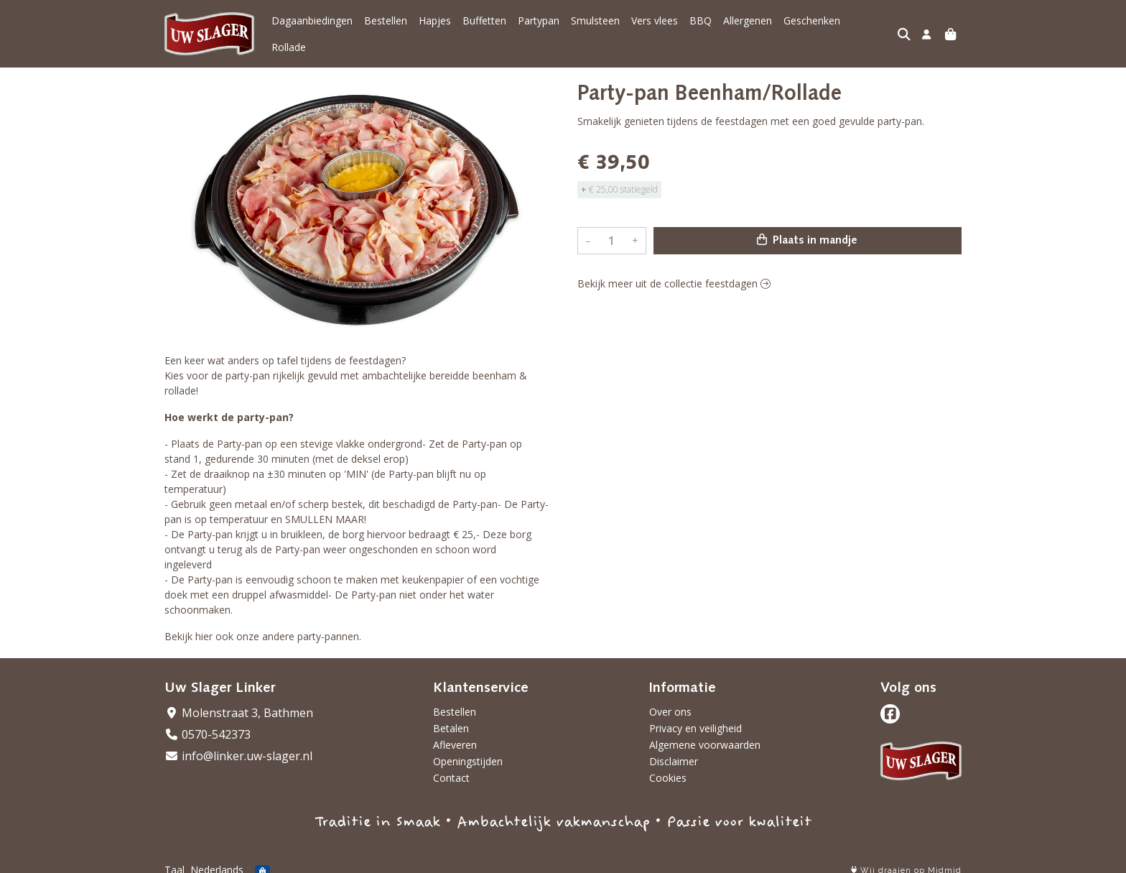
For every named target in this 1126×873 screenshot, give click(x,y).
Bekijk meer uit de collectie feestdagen (674, 273)
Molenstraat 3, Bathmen (238, 703)
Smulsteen (595, 29)
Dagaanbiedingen (312, 29)
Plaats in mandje (807, 229)
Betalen (451, 718)
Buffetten (484, 29)
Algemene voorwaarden (704, 735)
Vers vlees (654, 29)
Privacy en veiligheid (695, 718)
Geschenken (811, 29)
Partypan (538, 29)
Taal (174, 860)
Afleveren (455, 735)
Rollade (869, 29)
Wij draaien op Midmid (906, 860)
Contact (451, 768)
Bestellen (385, 29)
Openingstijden (468, 751)
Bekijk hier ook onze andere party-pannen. (262, 626)
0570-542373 (207, 724)
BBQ (700, 29)
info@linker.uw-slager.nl (238, 746)
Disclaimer (673, 751)
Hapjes (435, 29)
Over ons (670, 701)
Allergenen (747, 29)
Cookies (668, 768)
